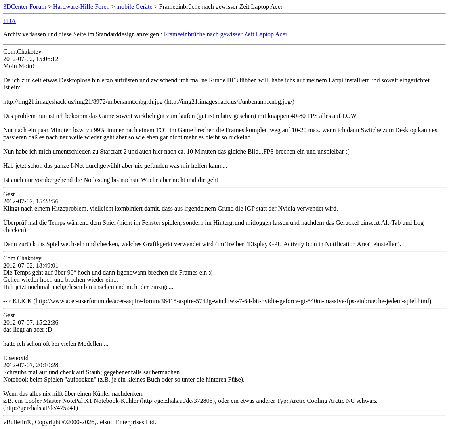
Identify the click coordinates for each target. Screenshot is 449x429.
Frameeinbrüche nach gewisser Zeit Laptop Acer (225, 34)
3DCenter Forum (24, 6)
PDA (9, 20)
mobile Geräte (135, 6)
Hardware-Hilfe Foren (81, 6)
